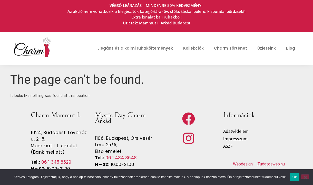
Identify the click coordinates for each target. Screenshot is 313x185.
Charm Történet (230, 48)
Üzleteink (266, 48)
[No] (305, 176)
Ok (294, 177)
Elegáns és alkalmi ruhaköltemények (135, 48)
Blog (290, 48)
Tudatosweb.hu (271, 163)
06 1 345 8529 (55, 162)
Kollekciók (193, 48)
